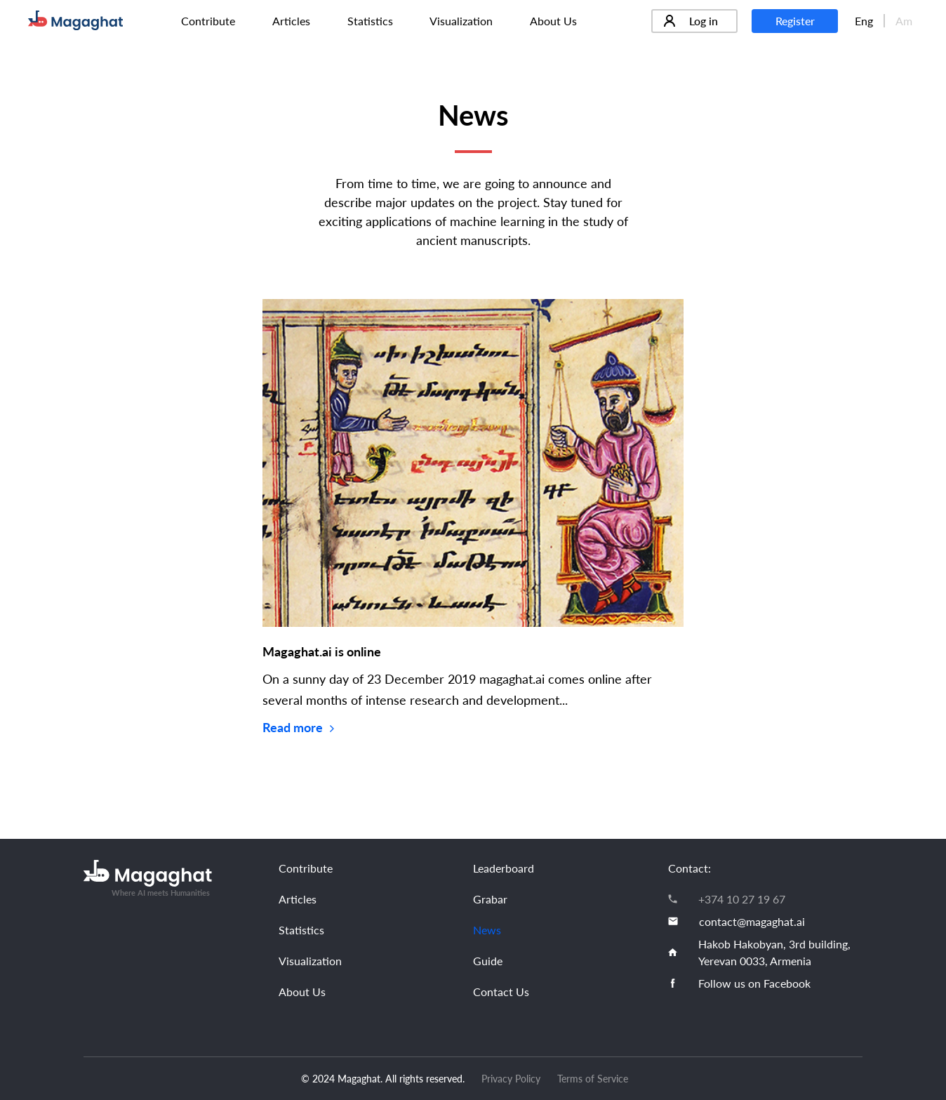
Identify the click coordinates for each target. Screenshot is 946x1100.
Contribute (208, 20)
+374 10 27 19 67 (741, 899)
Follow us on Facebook (754, 983)
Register (795, 20)
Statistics (370, 20)
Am (903, 20)
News (487, 929)
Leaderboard (503, 868)
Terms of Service (592, 1079)
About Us (553, 20)
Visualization (461, 20)
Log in (691, 20)
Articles (291, 20)
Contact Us (501, 991)
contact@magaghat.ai (752, 921)
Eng (864, 20)
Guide (487, 960)
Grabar (490, 899)
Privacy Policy (510, 1079)
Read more (298, 727)
